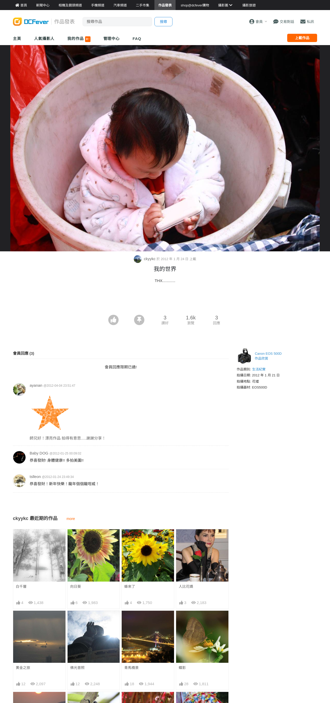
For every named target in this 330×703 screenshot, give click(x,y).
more (71, 519)
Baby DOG (39, 453)
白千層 (21, 586)
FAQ (137, 38)
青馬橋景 (131, 668)
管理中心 (111, 38)
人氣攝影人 (44, 38)
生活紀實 (259, 369)
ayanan (36, 385)
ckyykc (145, 259)
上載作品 (302, 38)
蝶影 (182, 668)
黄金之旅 (23, 668)
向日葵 (75, 586)
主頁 (17, 38)
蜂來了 (129, 586)
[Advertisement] (165, 300)
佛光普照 (77, 668)
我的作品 (78, 39)
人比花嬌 (186, 586)
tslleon (35, 476)
